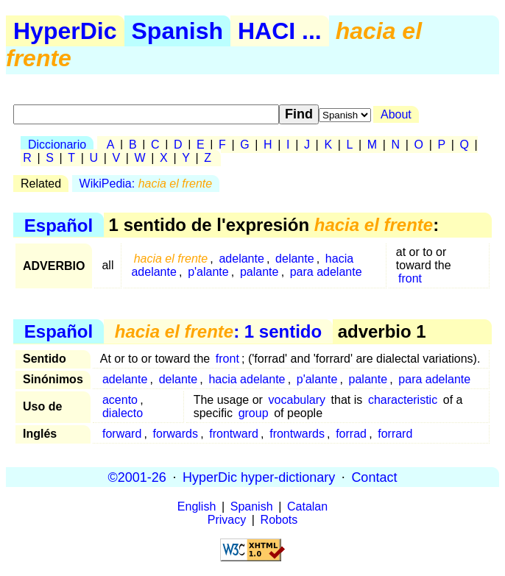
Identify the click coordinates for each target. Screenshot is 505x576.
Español (58, 225)
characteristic (402, 400)
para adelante (326, 272)
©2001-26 (137, 476)
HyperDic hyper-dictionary (259, 476)
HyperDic (65, 31)
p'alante (208, 272)
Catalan (307, 506)
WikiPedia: (146, 183)
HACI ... (280, 31)
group (254, 413)
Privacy (227, 519)
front (410, 278)
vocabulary (297, 400)
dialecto (122, 413)
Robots (279, 519)
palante (259, 272)
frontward (233, 433)
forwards (175, 433)
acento (120, 400)
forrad (351, 433)
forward (121, 433)
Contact (374, 476)
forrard (395, 433)
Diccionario (57, 144)
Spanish (177, 31)
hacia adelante (246, 379)
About (396, 114)
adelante (241, 258)
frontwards (297, 433)
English (196, 506)
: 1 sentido (218, 331)
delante (294, 258)
